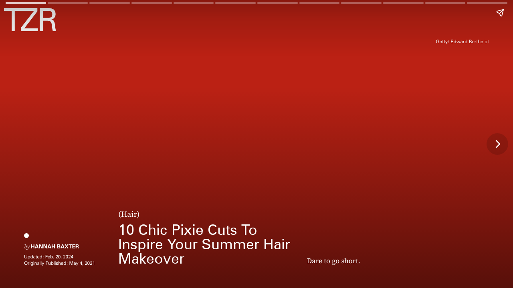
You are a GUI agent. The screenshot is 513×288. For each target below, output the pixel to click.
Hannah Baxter (55, 247)
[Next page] (497, 144)
